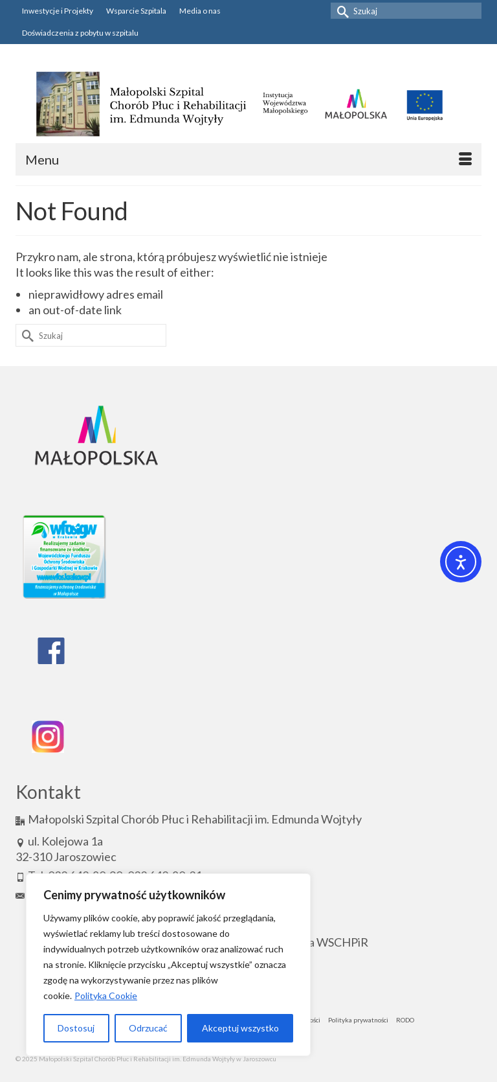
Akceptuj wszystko (240, 1027)
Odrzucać (148, 1027)
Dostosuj (76, 1027)
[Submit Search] (340, 11)
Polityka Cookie (105, 995)
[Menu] (248, 159)
